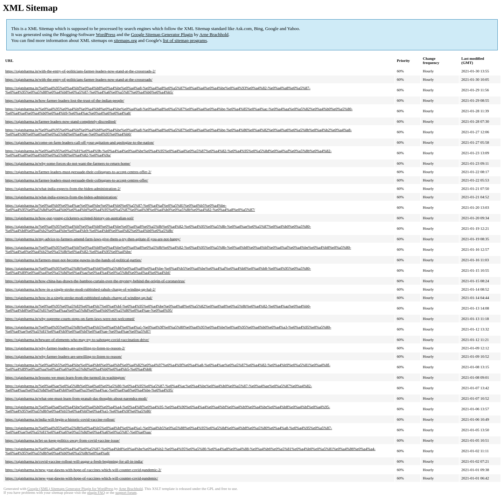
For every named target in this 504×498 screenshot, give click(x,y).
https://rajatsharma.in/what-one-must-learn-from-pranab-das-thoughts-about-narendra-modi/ (76, 398)
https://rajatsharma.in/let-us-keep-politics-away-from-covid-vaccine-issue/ (62, 440)
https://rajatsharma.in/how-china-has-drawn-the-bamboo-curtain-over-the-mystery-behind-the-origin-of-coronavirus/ (95, 281)
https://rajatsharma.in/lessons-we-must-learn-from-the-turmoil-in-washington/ (65, 377)
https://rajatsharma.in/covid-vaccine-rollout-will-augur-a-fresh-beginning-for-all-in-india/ (74, 461)
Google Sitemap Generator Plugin (162, 34)
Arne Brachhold (213, 34)
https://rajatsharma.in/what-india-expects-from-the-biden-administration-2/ (63, 188)
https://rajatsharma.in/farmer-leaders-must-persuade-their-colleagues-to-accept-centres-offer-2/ (78, 172)
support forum (125, 493)
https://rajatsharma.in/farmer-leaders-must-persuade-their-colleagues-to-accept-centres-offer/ (76, 180)
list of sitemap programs (185, 40)
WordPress (105, 34)
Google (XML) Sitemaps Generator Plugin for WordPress (70, 489)
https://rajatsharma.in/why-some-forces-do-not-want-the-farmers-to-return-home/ (68, 163)
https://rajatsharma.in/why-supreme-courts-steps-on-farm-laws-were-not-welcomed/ (70, 318)
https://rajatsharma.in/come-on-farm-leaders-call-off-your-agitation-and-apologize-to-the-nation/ (79, 142)
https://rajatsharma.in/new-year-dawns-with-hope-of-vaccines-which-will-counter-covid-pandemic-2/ (83, 470)
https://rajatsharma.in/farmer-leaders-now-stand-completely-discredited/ (60, 121)
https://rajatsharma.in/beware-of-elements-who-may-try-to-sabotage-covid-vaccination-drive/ (77, 339)
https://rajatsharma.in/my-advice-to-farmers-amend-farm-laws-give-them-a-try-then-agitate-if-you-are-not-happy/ (93, 239)
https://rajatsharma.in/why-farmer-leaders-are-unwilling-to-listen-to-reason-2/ (65, 348)
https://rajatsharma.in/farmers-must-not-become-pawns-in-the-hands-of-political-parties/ (73, 260)
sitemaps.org (125, 40)
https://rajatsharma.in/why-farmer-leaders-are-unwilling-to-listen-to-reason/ (63, 356)
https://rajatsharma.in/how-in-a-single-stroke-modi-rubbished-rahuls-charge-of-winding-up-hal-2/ (80, 289)
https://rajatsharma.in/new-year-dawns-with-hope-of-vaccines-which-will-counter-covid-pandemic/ (81, 478)
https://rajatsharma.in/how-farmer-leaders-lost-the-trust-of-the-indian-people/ (64, 100)
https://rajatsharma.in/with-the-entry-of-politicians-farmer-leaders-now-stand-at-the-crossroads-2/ (80, 71)
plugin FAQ (96, 493)
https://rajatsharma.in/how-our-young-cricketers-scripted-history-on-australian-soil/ (69, 218)
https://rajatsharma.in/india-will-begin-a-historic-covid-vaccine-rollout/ (60, 419)
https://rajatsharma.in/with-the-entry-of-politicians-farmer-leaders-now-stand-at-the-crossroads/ (78, 79)
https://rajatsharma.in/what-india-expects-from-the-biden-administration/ (61, 197)
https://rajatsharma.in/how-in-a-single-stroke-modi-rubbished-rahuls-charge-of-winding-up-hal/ (78, 298)
